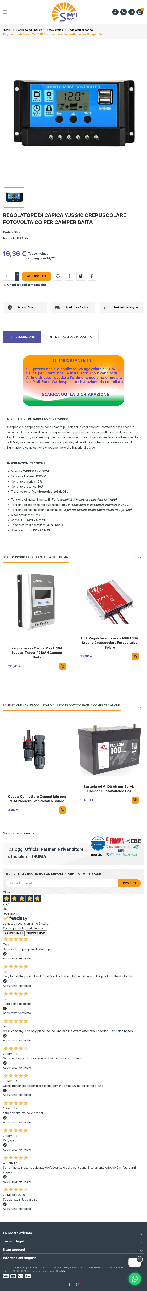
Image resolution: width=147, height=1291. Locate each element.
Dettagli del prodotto (73, 336)
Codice (8, 232)
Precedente (14, 933)
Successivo (36, 933)
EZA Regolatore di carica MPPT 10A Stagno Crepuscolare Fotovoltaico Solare (109, 642)
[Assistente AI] (135, 1279)
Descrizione (25, 336)
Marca (7, 238)
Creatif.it (61, 1271)
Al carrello (36, 276)
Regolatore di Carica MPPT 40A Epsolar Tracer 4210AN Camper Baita (37, 652)
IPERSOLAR (20, 238)
